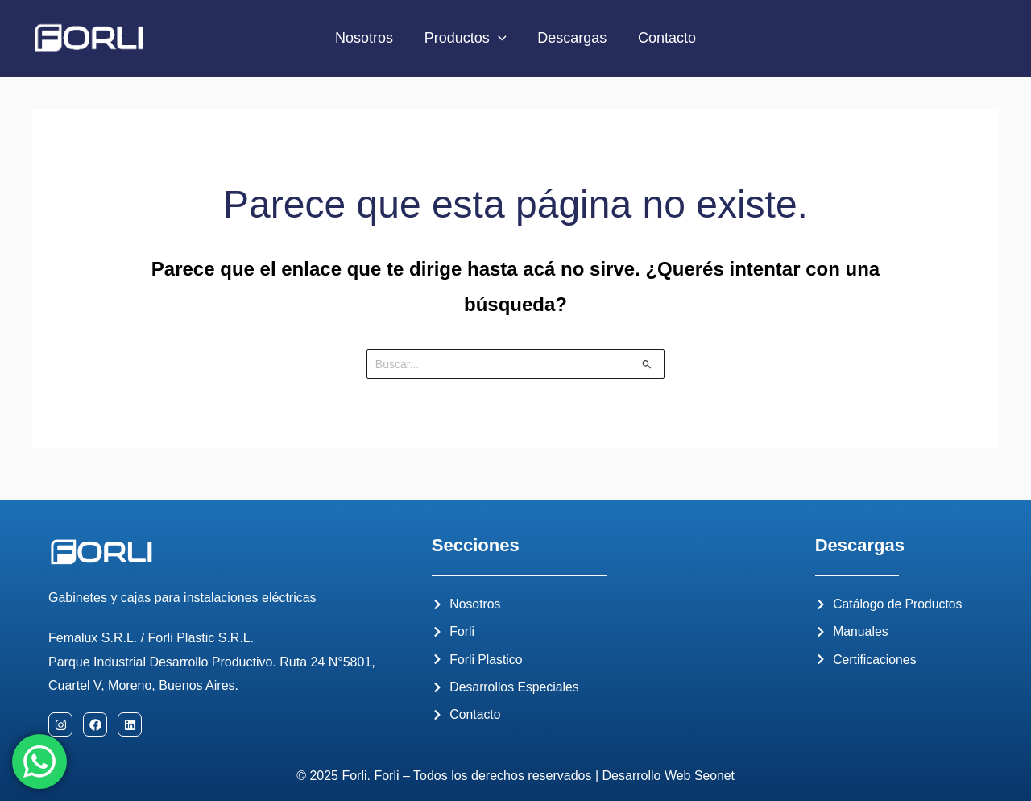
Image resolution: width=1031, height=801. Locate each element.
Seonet (714, 776)
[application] (499, 38)
